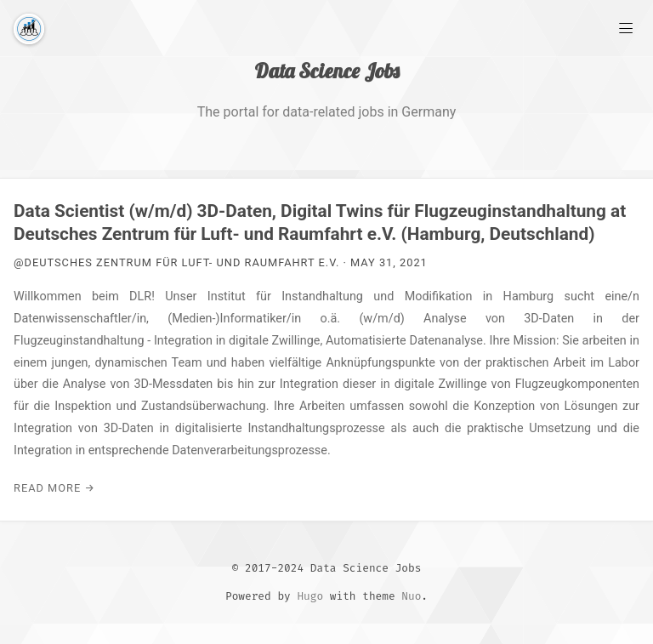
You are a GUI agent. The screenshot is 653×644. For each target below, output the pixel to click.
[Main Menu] (625, 27)
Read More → (54, 488)
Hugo (310, 596)
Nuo (411, 596)
